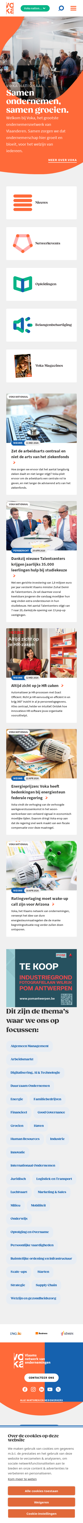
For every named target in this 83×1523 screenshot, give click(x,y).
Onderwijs (19, 1219)
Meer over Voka (62, 160)
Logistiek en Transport (54, 1179)
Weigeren (41, 1502)
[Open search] (62, 8)
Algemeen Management (29, 1046)
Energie (17, 1099)
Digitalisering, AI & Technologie (35, 1073)
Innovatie (18, 1152)
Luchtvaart (19, 1192)
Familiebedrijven (47, 1099)
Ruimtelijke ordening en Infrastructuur (41, 1259)
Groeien (17, 1126)
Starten (43, 1272)
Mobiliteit (38, 1206)
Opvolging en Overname (30, 1232)
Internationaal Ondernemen (33, 1166)
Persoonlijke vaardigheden (32, 1245)
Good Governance (51, 1112)
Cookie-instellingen (41, 1513)
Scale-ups (19, 1272)
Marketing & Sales (52, 1192)
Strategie (18, 1285)
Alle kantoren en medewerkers (41, 1400)
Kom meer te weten (22, 1479)
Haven (39, 1126)
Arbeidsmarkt (22, 1059)
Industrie (57, 1139)
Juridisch (18, 1179)
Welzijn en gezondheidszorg (33, 1298)
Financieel (19, 1112)
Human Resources (25, 1139)
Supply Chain (46, 1285)
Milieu (15, 1206)
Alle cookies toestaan (41, 1491)
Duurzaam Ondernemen (30, 1086)
